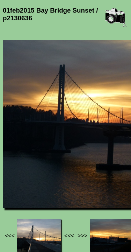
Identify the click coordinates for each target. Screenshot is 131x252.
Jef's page (15, 188)
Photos (41, 188)
